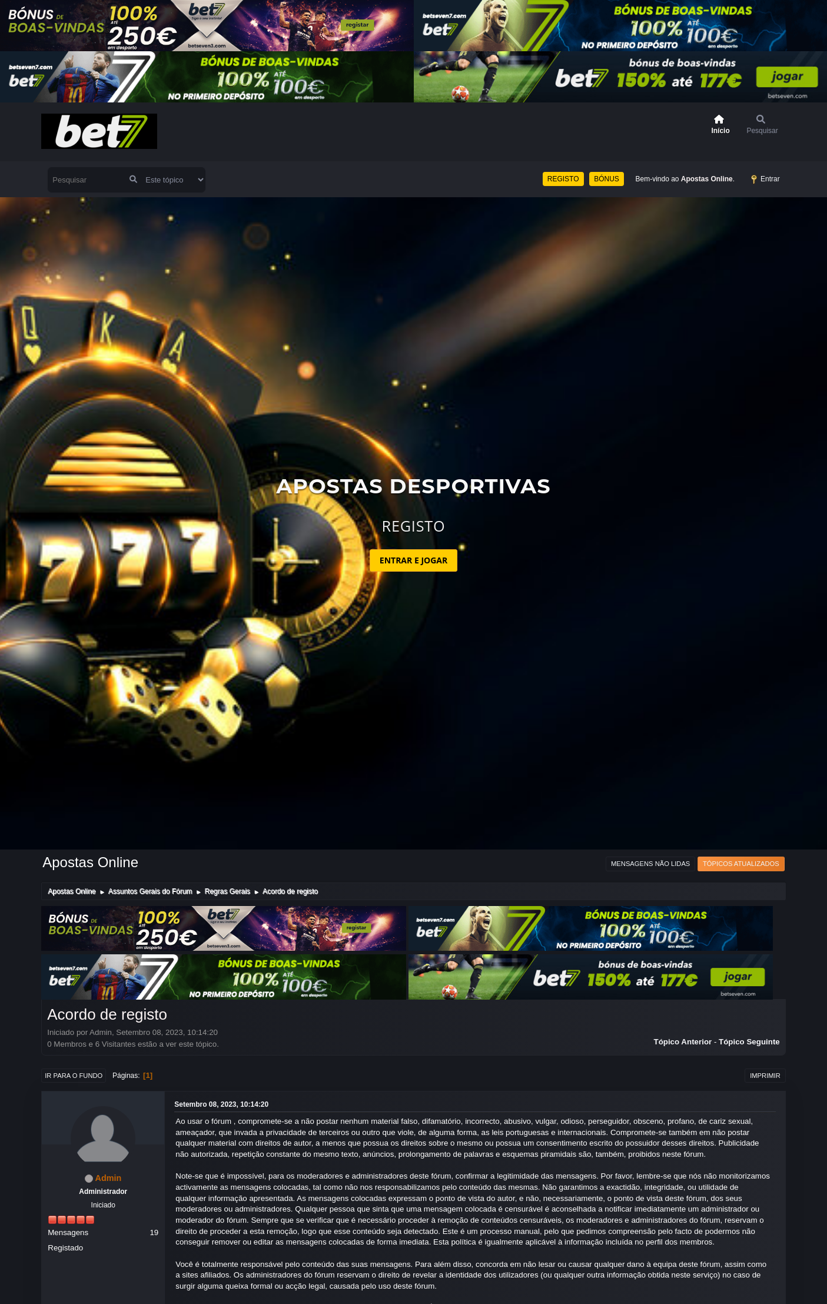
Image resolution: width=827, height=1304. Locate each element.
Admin (108, 1178)
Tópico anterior (682, 1041)
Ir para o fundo (73, 1075)
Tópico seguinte (749, 1041)
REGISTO (563, 179)
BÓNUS (606, 179)
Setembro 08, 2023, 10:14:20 (221, 1104)
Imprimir (765, 1075)
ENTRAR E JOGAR (413, 560)
